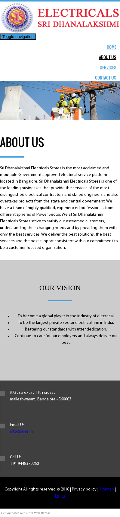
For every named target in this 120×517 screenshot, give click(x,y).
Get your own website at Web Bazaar (25, 513)
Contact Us (105, 77)
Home (111, 47)
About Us (107, 57)
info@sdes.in (21, 431)
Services (108, 67)
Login (60, 496)
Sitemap (106, 489)
